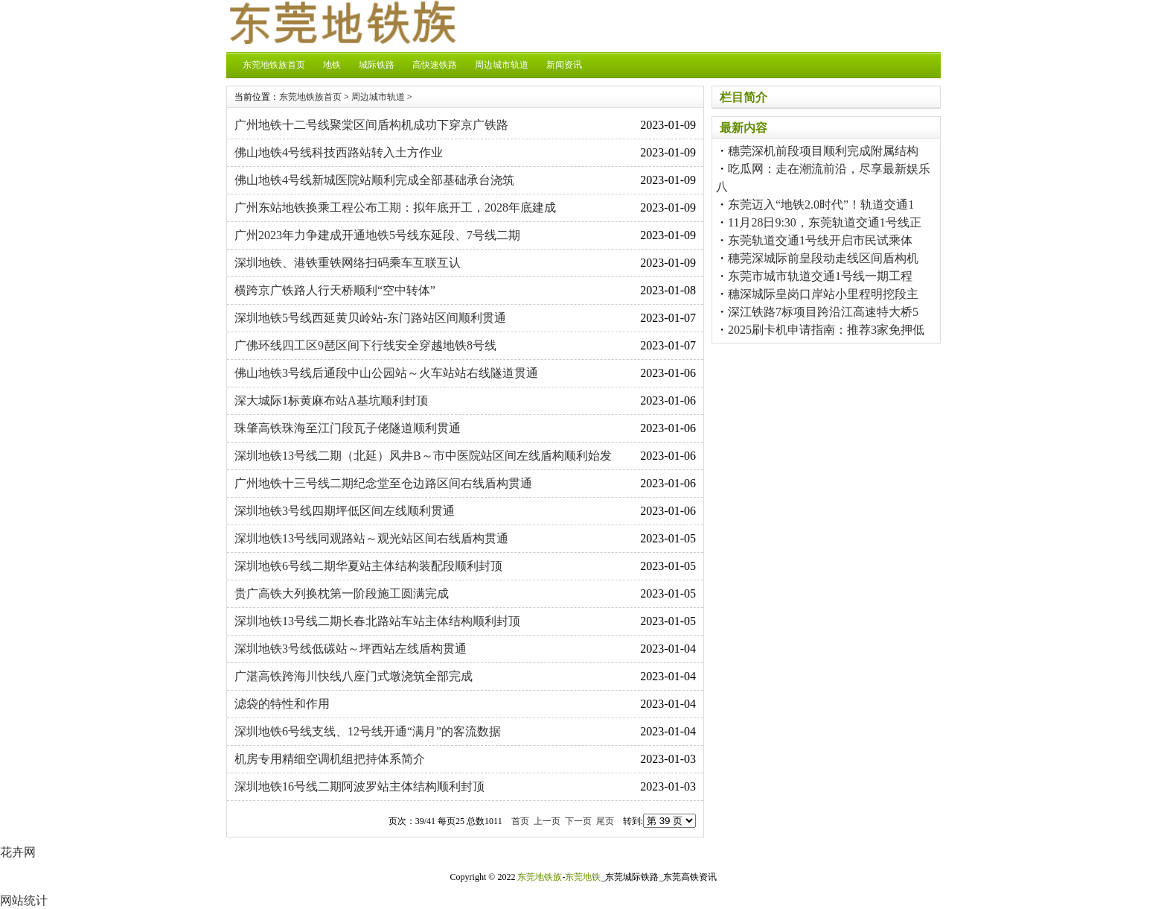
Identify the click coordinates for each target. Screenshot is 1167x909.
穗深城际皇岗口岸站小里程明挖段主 (823, 294)
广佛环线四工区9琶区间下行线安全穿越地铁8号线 (365, 345)
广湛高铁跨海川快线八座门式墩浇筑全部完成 (353, 676)
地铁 (332, 65)
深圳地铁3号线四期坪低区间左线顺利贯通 (344, 510)
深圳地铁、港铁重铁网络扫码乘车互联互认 (347, 262)
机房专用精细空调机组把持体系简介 (329, 759)
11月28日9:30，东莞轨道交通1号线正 (824, 222)
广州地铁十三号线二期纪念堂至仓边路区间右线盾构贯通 (383, 483)
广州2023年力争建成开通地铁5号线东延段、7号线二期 (377, 235)
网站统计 (24, 900)
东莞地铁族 (539, 877)
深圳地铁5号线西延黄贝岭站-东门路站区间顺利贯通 (370, 317)
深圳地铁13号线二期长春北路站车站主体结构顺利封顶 (377, 621)
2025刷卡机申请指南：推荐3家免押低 (826, 329)
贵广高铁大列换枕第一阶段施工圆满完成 (341, 593)
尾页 (605, 821)
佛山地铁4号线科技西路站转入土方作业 (338, 152)
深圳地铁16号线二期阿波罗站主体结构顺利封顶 (359, 786)
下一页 (578, 821)
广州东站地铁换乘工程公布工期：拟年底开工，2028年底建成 (395, 207)
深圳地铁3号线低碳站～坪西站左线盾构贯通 (350, 648)
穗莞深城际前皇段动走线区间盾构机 (823, 258)
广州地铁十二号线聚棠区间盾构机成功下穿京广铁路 (371, 124)
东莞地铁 (583, 877)
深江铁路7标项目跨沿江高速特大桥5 (823, 311)
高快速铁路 (434, 65)
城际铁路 (376, 65)
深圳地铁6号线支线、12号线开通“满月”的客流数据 (367, 731)
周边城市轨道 (501, 65)
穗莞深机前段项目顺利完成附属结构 (823, 151)
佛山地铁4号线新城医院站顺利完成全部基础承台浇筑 (374, 180)
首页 (520, 821)
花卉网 (18, 852)
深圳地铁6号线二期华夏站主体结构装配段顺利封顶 (368, 566)
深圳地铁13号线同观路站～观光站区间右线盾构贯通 (371, 538)
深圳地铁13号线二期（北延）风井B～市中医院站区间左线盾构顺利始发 (423, 455)
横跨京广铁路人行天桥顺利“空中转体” (334, 290)
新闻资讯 (564, 65)
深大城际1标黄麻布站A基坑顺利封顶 (331, 400)
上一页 (547, 821)
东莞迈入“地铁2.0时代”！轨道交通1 (821, 204)
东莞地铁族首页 (274, 65)
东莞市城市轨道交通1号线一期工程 (820, 276)
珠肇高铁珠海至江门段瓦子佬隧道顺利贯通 (347, 428)
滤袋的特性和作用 (282, 703)
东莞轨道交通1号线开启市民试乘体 (820, 240)
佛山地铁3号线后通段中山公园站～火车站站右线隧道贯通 (386, 373)
